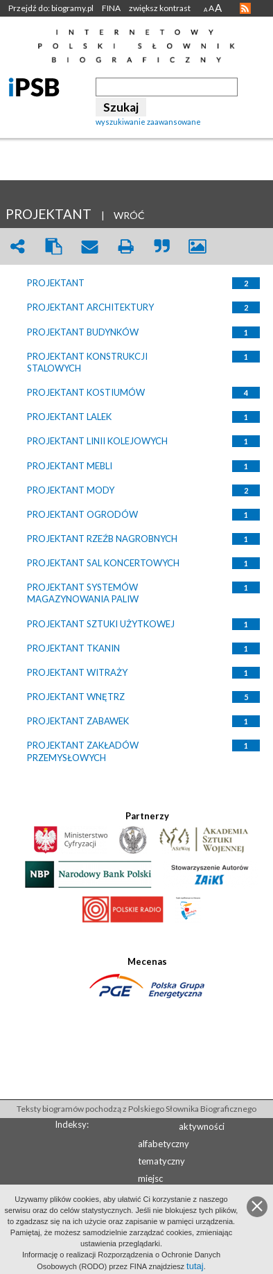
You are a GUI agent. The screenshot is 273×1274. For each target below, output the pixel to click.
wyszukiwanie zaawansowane (148, 121)
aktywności (201, 1126)
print (125, 246)
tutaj (195, 1266)
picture (197, 246)
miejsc (150, 1178)
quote (161, 246)
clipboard (53, 246)
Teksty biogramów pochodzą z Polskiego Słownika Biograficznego (136, 1108)
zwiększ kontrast (160, 8)
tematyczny (161, 1161)
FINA (111, 8)
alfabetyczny (163, 1143)
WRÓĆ (129, 215)
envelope (89, 246)
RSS (245, 8)
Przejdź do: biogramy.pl (51, 8)
